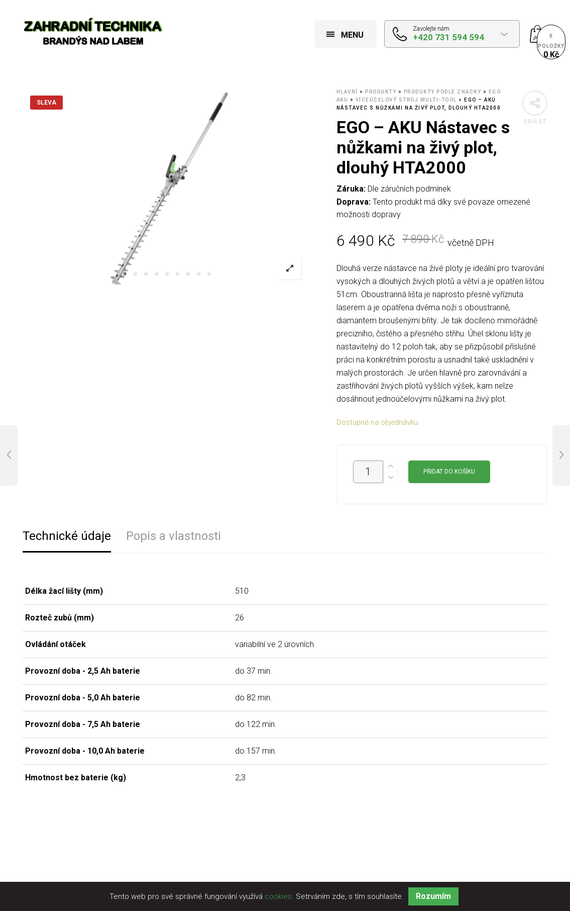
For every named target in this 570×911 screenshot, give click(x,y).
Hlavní (347, 92)
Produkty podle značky (443, 92)
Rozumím (433, 896)
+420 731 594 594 (448, 37)
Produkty (380, 92)
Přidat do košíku (449, 471)
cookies (278, 896)
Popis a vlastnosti (173, 536)
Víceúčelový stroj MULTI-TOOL (406, 100)
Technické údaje (67, 536)
